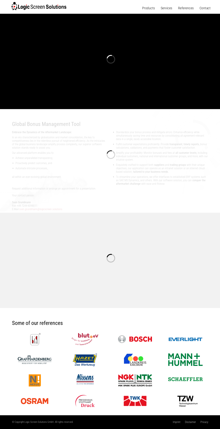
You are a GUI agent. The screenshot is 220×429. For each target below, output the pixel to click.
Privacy (204, 422)
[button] (11, 83)
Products (148, 8)
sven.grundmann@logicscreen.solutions (40, 209)
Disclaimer (190, 422)
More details (109, 94)
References (186, 8)
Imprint (176, 422)
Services (166, 8)
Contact (205, 8)
